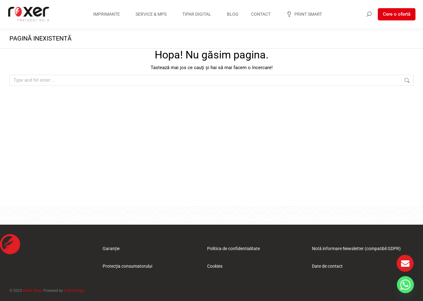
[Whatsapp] (405, 284)
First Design (74, 290)
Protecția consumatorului (127, 266)
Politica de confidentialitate (233, 248)
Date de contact (327, 266)
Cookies (214, 266)
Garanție (111, 248)
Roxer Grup (32, 290)
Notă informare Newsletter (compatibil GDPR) (356, 248)
